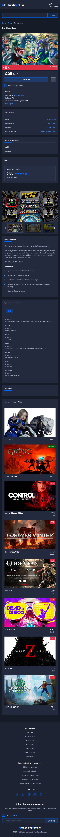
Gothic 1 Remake (10, 476)
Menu (56, 7)
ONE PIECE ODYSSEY (11, 707)
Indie (54, 119)
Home (4, 23)
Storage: (7, 352)
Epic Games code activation (30, 775)
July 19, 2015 (52, 123)
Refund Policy (30, 753)
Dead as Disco (9, 629)
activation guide (19, 95)
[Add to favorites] (53, 79)
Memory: (7, 334)
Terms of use (30, 744)
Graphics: (7, 343)
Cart (50, 7)
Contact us (30, 757)
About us (30, 732)
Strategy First (51, 127)
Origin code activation (30, 767)
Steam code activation (30, 771)
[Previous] (5, 228)
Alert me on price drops (16, 85)
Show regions (9, 104)
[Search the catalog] (24, 15)
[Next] (55, 228)
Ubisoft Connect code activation (30, 783)
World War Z (9, 668)
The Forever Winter (11, 552)
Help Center (30, 740)
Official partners (30, 736)
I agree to (12, 815)
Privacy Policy (30, 748)
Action (10, 23)
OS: (5, 316)
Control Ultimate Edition (13, 513)
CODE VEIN (8, 590)
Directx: (7, 361)
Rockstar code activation (30, 779)
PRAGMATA (8, 439)
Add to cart (26, 80)
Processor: (8, 325)
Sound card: (8, 370)
